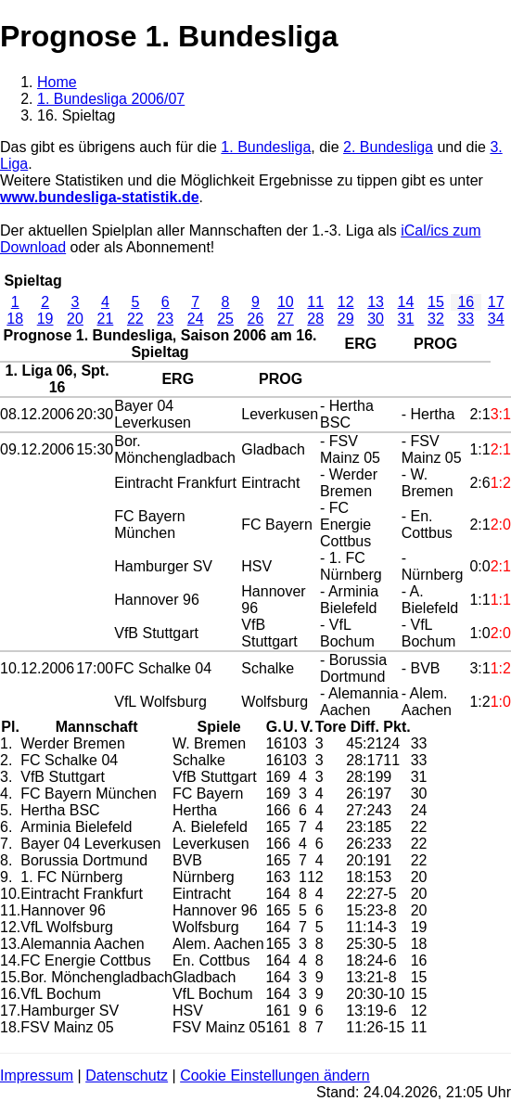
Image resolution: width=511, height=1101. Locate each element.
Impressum (36, 1075)
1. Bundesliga (266, 147)
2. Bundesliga (388, 147)
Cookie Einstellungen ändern (275, 1075)
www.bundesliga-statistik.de (99, 197)
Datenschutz (126, 1075)
